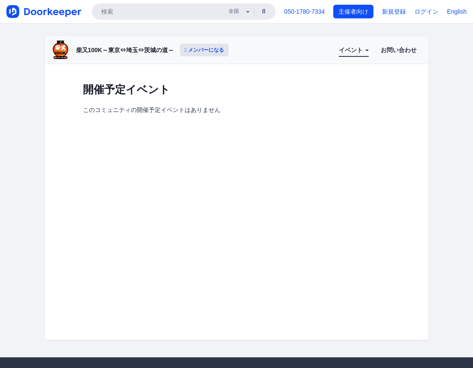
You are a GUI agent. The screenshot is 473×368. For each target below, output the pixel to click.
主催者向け (353, 11)
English (457, 11)
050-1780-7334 (304, 11)
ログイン (426, 11)
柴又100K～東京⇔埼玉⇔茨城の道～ (125, 50)
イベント (354, 50)
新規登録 (394, 11)
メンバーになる (204, 50)
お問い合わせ (399, 50)
